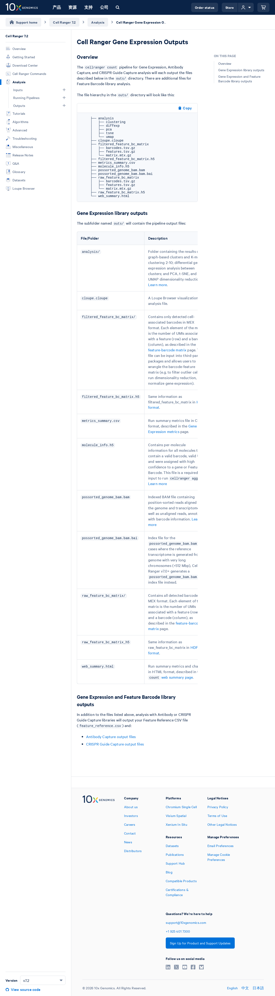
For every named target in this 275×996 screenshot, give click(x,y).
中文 (245, 988)
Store (229, 7)
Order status (204, 7)
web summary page (177, 677)
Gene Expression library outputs (241, 70)
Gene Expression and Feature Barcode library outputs (239, 78)
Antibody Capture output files (111, 736)
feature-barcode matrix (167, 349)
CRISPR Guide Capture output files (115, 743)
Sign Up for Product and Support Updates (200, 943)
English (232, 988)
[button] (64, 89)
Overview (224, 63)
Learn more (157, 284)
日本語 (258, 988)
